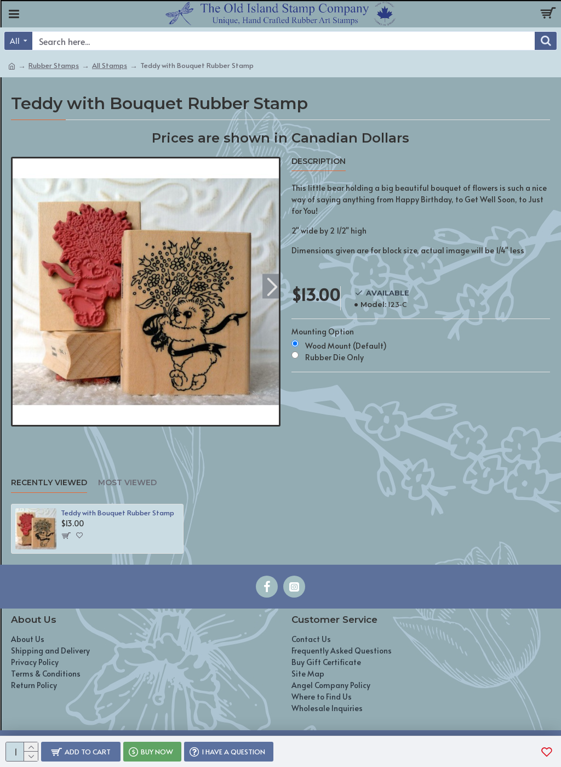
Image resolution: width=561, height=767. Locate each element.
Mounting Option (322, 331)
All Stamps (109, 65)
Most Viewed (127, 482)
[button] (272, 286)
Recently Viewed (49, 482)
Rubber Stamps (53, 65)
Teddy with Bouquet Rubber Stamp (117, 513)
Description (318, 161)
